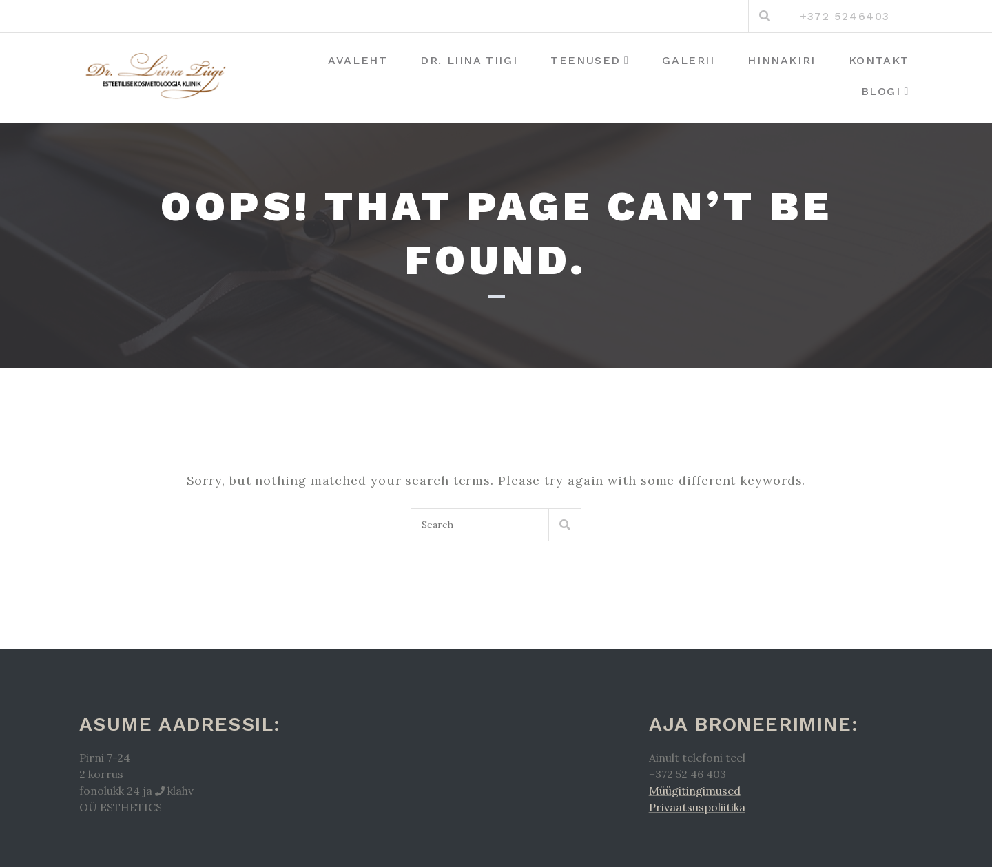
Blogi (881, 91)
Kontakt (879, 60)
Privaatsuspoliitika (697, 807)
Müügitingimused (695, 790)
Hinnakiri (781, 60)
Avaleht (357, 60)
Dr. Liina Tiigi (468, 60)
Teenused (585, 60)
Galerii (688, 60)
